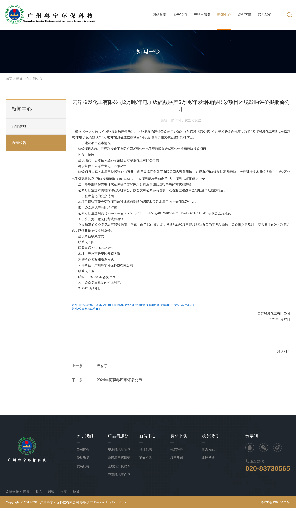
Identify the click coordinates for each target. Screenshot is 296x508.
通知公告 (39, 79)
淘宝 (63, 492)
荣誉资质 (83, 458)
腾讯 (38, 492)
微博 (76, 492)
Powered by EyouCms (109, 502)
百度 (26, 492)
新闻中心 (22, 79)
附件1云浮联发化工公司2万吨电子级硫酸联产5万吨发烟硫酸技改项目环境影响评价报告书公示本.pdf (133, 306)
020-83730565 (267, 468)
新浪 (51, 492)
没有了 (102, 367)
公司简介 (83, 449)
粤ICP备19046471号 (275, 502)
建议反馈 (208, 458)
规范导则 (176, 449)
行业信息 (19, 127)
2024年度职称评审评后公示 (119, 381)
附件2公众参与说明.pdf (86, 310)
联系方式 (208, 449)
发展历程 (83, 466)
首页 (9, 79)
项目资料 (176, 458)
